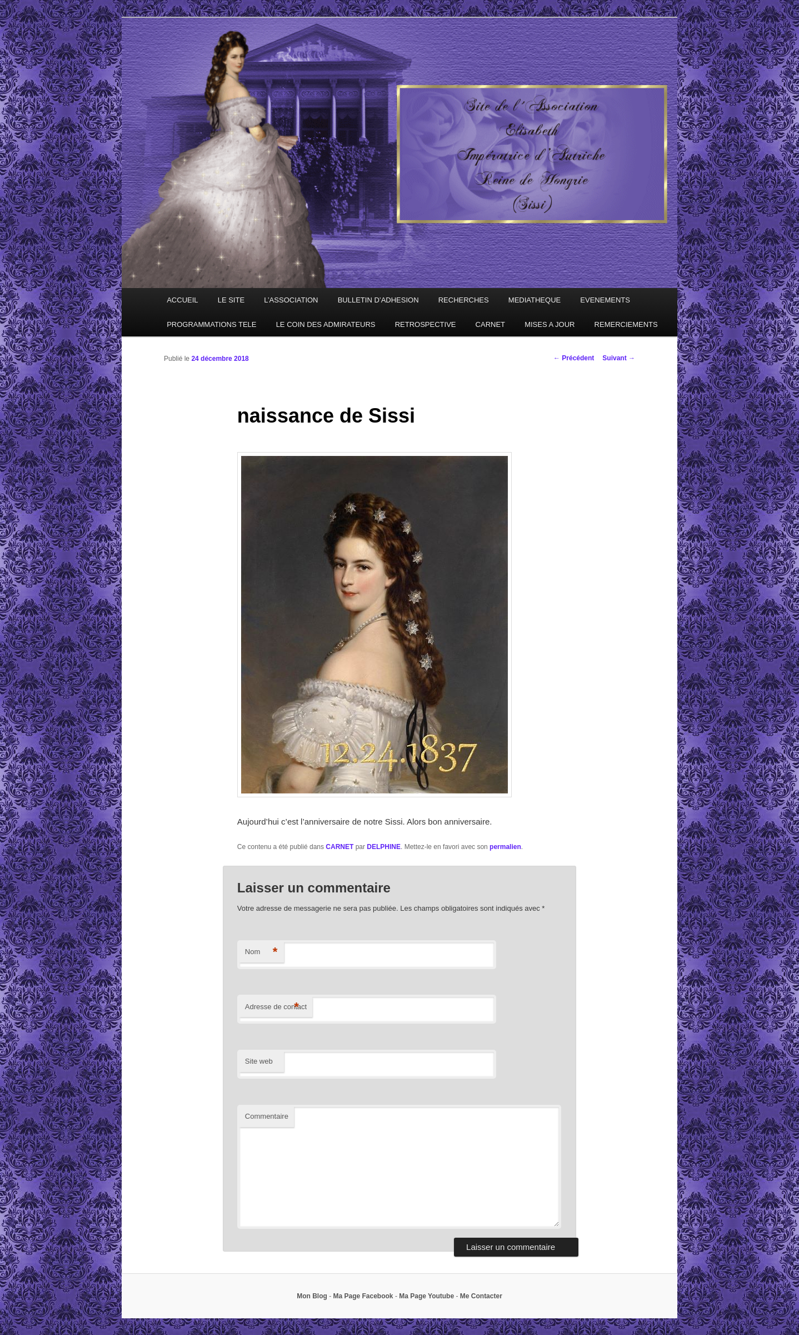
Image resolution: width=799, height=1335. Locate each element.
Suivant (618, 358)
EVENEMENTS (605, 300)
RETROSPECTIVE (425, 324)
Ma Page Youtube (426, 1296)
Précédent (573, 358)
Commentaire (266, 1116)
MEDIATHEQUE (534, 300)
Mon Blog (312, 1296)
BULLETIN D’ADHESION (378, 300)
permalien (505, 847)
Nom (261, 952)
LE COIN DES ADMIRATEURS (326, 324)
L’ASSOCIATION (291, 300)
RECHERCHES (463, 300)
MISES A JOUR (550, 324)
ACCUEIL (182, 300)
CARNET (490, 324)
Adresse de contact (276, 1007)
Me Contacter (481, 1296)
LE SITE (231, 300)
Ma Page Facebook (363, 1296)
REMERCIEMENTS (626, 324)
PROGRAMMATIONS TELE (211, 324)
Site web (259, 1061)
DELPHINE (384, 847)
